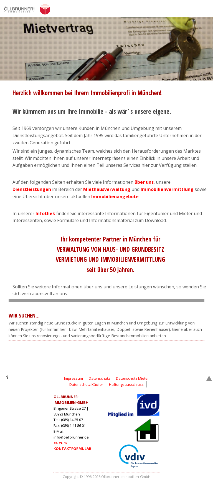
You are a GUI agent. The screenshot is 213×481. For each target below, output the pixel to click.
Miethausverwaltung (106, 189)
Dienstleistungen (32, 189)
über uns (144, 182)
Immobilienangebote (115, 196)
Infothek (46, 213)
